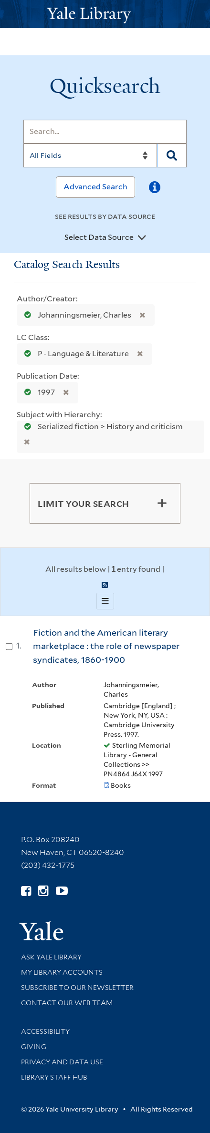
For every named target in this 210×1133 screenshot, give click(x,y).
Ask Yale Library (51, 957)
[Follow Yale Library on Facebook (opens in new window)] (26, 891)
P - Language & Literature (74, 353)
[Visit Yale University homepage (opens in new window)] (41, 928)
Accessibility (45, 1031)
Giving (33, 1047)
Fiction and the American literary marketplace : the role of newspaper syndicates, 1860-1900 (106, 646)
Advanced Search (95, 186)
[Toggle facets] (162, 503)
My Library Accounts (62, 972)
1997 (37, 392)
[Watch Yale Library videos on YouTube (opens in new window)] (62, 891)
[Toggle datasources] (142, 238)
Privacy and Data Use (62, 1062)
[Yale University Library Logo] (105, 14)
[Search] (105, 132)
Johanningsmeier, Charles (76, 314)
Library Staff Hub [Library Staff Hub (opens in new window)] (54, 1077)
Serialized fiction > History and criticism (101, 426)
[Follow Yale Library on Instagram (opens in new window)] (43, 891)
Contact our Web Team (67, 1003)
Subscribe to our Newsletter (77, 987)
